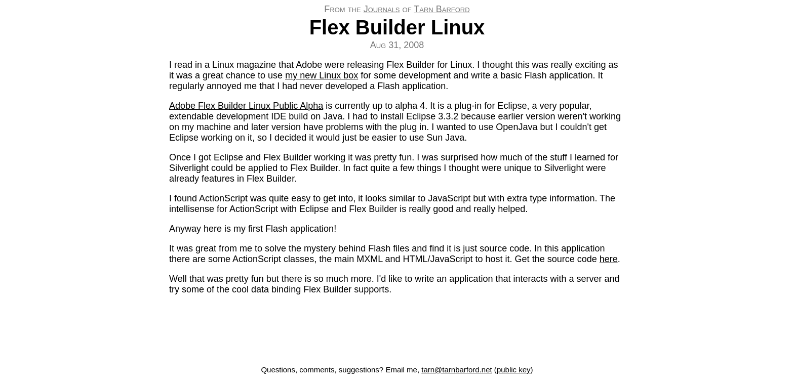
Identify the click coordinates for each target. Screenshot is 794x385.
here (609, 259)
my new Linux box (321, 75)
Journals (382, 9)
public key (514, 369)
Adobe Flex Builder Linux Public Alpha (246, 106)
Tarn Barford (441, 9)
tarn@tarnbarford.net (456, 369)
